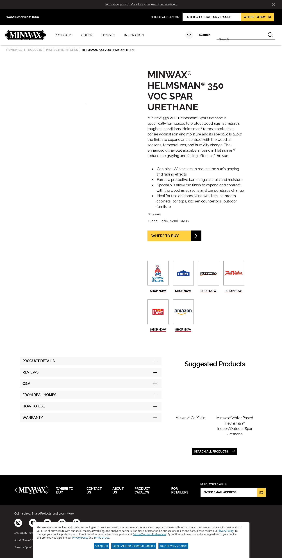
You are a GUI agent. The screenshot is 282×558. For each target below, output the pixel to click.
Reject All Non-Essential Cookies (133, 546)
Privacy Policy (225, 530)
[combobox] (241, 35)
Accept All (101, 546)
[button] (195, 214)
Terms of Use (101, 537)
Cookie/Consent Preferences (149, 534)
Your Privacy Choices (173, 546)
